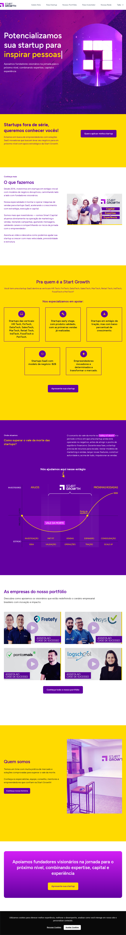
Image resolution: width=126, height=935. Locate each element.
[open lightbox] (94, 209)
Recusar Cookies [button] (54, 927)
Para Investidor (88, 5)
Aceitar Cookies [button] (72, 927)
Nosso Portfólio (69, 5)
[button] (120, 5)
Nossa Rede (106, 5)
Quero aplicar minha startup (98, 133)
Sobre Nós (36, 5)
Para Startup (51, 5)
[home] (8, 5)
